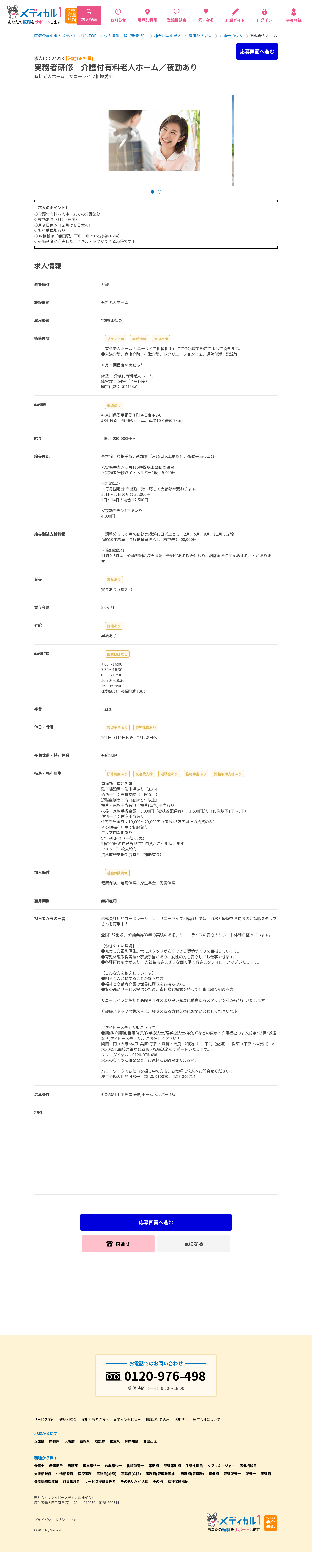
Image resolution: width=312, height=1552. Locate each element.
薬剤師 (154, 1465)
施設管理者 (71, 1481)
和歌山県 (150, 1441)
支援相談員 (42, 1473)
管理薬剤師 (172, 1465)
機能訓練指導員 (46, 1481)
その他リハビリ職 (134, 1481)
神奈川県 (131, 1441)
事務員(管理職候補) (161, 1473)
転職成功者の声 (158, 1419)
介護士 (39, 1465)
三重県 (115, 1441)
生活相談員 (64, 1473)
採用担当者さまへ (95, 1419)
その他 (158, 1481)
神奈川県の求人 (167, 35)
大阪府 (69, 1441)
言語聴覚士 (135, 1465)
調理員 (266, 1473)
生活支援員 (194, 1465)
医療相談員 (248, 1465)
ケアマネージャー (221, 1465)
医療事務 (85, 1473)
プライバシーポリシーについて (58, 1519)
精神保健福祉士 (180, 1481)
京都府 (100, 1441)
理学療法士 (91, 1465)
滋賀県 (84, 1441)
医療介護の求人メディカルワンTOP (65, 35)
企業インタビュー (127, 1419)
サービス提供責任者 (100, 1481)
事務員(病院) (131, 1473)
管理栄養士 (232, 1473)
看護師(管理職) (192, 1473)
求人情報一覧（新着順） (125, 35)
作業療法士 (113, 1465)
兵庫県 (39, 1441)
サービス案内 (44, 1419)
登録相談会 (68, 1419)
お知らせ (181, 1419)
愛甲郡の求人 (200, 35)
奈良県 (54, 1441)
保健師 (214, 1473)
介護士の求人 (231, 35)
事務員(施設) (106, 1473)
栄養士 (251, 1473)
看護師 (73, 1465)
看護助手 (56, 1465)
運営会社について (206, 1419)
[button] (152, 192)
